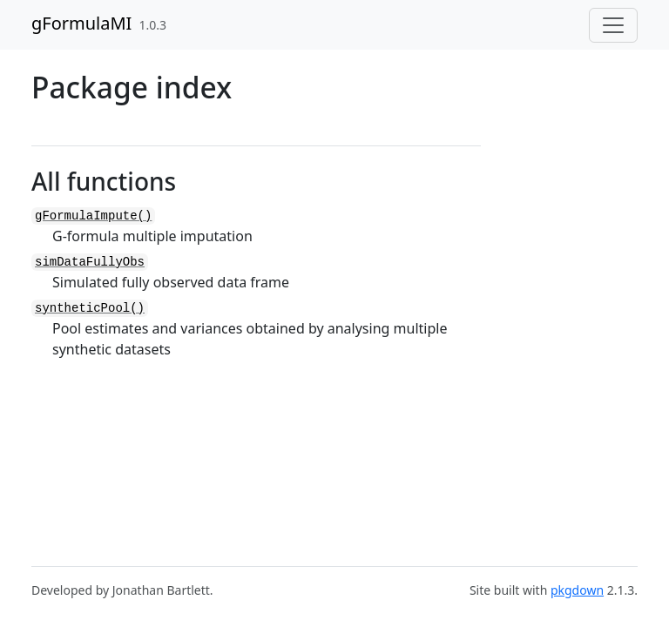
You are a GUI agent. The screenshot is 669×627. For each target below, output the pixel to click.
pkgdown (577, 590)
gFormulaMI (81, 23)
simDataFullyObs (90, 262)
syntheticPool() (90, 308)
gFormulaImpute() (93, 216)
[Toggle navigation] (613, 25)
